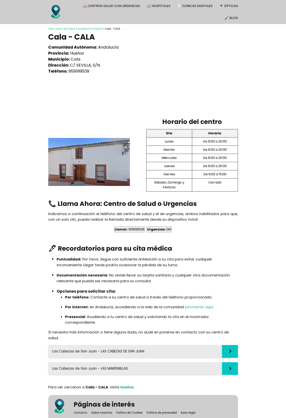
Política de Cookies (129, 413)
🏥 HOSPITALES (158, 6)
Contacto (80, 413)
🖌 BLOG (231, 18)
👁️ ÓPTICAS (228, 6)
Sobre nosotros (101, 413)
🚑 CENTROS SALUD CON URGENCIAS (111, 6)
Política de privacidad (162, 413)
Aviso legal (188, 413)
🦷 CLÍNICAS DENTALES (195, 6)
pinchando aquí (199, 306)
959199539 (129, 229)
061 (159, 229)
